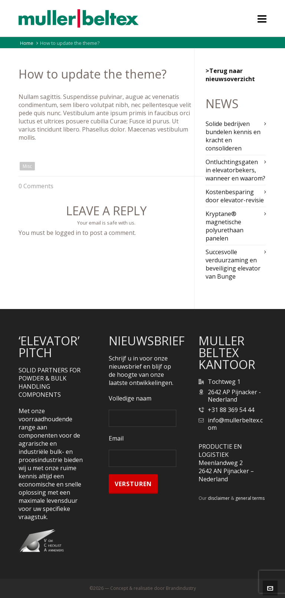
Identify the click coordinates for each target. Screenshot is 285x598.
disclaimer (219, 498)
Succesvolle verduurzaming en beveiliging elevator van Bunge (233, 264)
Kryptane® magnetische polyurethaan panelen (224, 226)
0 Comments (36, 186)
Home (26, 43)
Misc (27, 166)
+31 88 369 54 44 (231, 410)
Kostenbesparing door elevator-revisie (235, 196)
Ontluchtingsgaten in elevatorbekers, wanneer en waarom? (235, 170)
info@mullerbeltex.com (235, 424)
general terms (250, 498)
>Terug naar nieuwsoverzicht (230, 75)
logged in (68, 233)
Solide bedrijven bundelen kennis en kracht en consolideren (233, 136)
